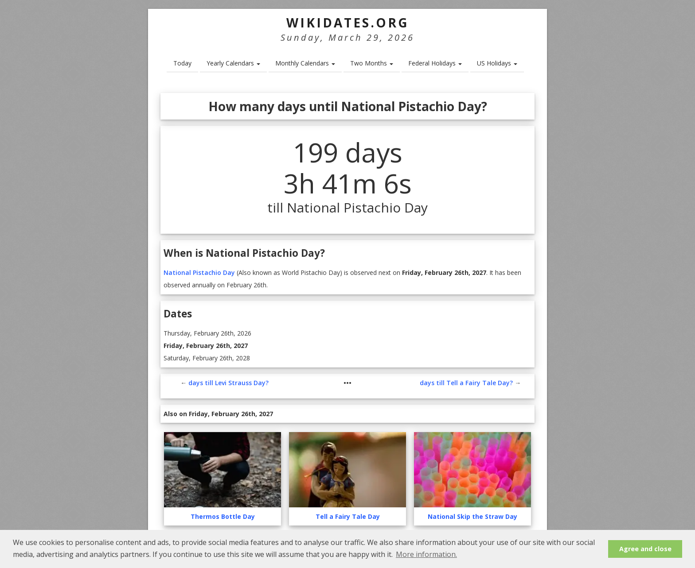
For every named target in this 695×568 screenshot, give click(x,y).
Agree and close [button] (645, 549)
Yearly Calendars (233, 63)
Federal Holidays (435, 63)
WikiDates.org (347, 22)
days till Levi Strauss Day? (228, 383)
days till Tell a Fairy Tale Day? (466, 383)
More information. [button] (426, 554)
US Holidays (497, 63)
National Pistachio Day (199, 272)
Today (182, 63)
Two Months (371, 63)
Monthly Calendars (305, 63)
